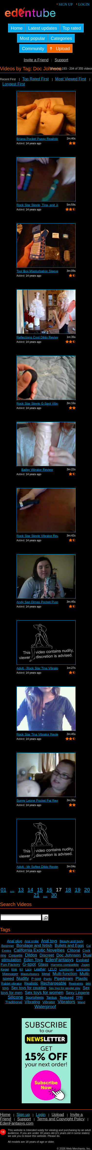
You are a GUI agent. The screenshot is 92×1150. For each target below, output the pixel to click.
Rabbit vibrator (11, 983)
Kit (21, 969)
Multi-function (64, 973)
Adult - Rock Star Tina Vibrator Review (37, 668)
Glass (43, 964)
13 (21, 889)
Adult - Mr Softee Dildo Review (37, 867)
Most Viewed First (70, 79)
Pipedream (63, 979)
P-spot (36, 979)
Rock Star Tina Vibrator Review (37, 734)
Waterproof (45, 1006)
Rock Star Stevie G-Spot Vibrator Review (37, 403)
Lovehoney (66, 969)
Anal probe (31, 941)
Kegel (5, 969)
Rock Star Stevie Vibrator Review (37, 536)
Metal (46, 974)
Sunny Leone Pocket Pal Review (37, 800)
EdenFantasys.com (16, 1123)
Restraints (76, 983)
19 (77, 889)
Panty (48, 979)
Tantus (51, 997)
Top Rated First (35, 79)
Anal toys (49, 941)
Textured (66, 997)
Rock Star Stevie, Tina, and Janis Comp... (37, 205)
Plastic (81, 978)
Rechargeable (53, 983)
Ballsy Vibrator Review (37, 469)
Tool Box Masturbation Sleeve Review (37, 271)
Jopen (85, 965)
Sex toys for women (44, 992)
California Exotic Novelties (39, 950)
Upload (57, 1115)
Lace (28, 969)
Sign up (66, 4)
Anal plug (14, 941)
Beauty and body (71, 941)
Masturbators (30, 974)
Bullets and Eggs (69, 945)
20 (87, 889)
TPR (79, 997)
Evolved (82, 960)
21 (36, 894)
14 (30, 889)
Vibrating (32, 1002)
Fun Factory (10, 964)
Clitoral (73, 950)
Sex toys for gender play (64, 988)
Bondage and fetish (34, 945)
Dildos (31, 955)
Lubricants (83, 969)
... (12, 889)
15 (40, 889)
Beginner (7, 946)
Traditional (13, 1002)
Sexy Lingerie (78, 993)
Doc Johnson (68, 955)
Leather (40, 969)
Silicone (15, 997)
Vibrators (66, 1001)
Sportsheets (34, 997)
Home (5, 1115)
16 (49, 889)
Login (84, 4)
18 (68, 889)
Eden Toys (33, 960)
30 (54, 894)
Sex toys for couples (28, 988)
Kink (14, 969)
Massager (10, 974)
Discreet (47, 955)
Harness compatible (65, 965)
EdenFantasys (59, 959)
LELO (52, 969)
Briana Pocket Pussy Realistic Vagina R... (37, 139)
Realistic (31, 983)
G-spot (29, 964)
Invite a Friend (36, 60)
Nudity (22, 978)
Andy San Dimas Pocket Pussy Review (37, 602)
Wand (81, 1002)
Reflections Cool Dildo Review (37, 337)
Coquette (15, 955)
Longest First (13, 84)
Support (61, 60)
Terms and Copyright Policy (61, 1119)
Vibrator (48, 1002)
